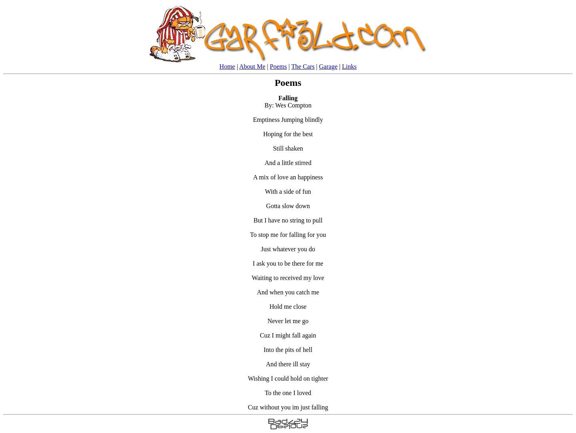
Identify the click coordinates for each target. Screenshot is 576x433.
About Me (252, 66)
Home (227, 66)
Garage (328, 66)
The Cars (302, 66)
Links (349, 66)
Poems (278, 66)
